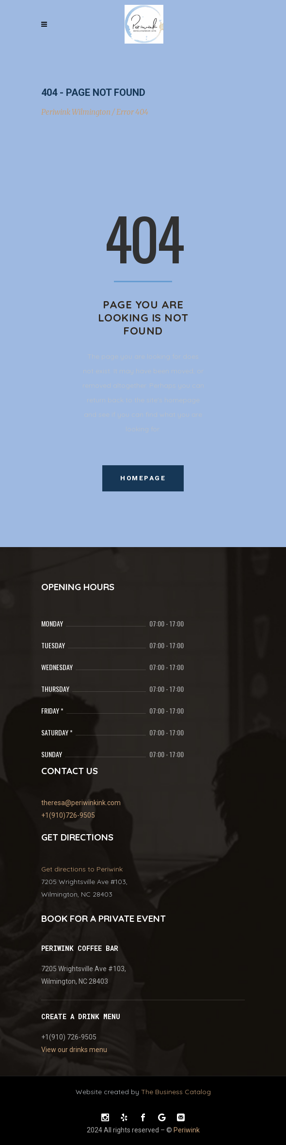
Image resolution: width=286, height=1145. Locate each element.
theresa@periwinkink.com (81, 803)
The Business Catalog (176, 1091)
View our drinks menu (74, 1049)
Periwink (187, 1130)
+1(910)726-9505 (68, 815)
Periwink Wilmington (76, 112)
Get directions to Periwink (82, 869)
